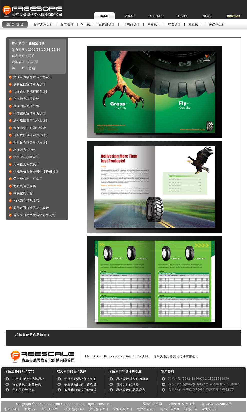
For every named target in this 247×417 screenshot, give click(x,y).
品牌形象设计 (43, 24)
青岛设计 (30, 409)
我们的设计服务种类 (28, 384)
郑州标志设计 (75, 409)
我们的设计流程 (25, 389)
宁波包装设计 (123, 409)
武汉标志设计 (146, 409)
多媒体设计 (217, 24)
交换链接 (188, 403)
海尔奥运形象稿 (24, 186)
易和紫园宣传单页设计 (29, 84)
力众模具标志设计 (26, 164)
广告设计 (174, 24)
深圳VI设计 (210, 409)
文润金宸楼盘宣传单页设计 (32, 77)
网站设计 (153, 24)
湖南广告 (191, 409)
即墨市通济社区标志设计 (31, 207)
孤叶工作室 (50, 409)
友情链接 (174, 403)
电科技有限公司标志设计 (31, 142)
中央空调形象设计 (26, 157)
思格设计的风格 (127, 384)
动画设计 (194, 24)
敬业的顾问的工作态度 (80, 384)
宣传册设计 (107, 24)
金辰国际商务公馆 (26, 106)
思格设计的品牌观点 (130, 389)
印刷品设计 (132, 24)
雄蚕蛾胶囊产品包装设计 (31, 120)
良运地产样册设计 (26, 98)
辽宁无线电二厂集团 (28, 178)
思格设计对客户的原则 (132, 378)
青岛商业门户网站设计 (29, 127)
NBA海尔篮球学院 (26, 200)
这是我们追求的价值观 (80, 389)
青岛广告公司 (170, 409)
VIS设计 (87, 24)
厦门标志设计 (99, 409)
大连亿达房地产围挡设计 (31, 91)
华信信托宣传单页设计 (29, 113)
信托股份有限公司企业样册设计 (36, 171)
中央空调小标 (23, 193)
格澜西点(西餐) (24, 149)
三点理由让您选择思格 (28, 378)
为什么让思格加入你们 (80, 378)
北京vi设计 (12, 409)
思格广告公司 (152, 403)
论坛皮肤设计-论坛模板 (30, 135)
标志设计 (67, 24)
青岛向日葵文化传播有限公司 (34, 215)
